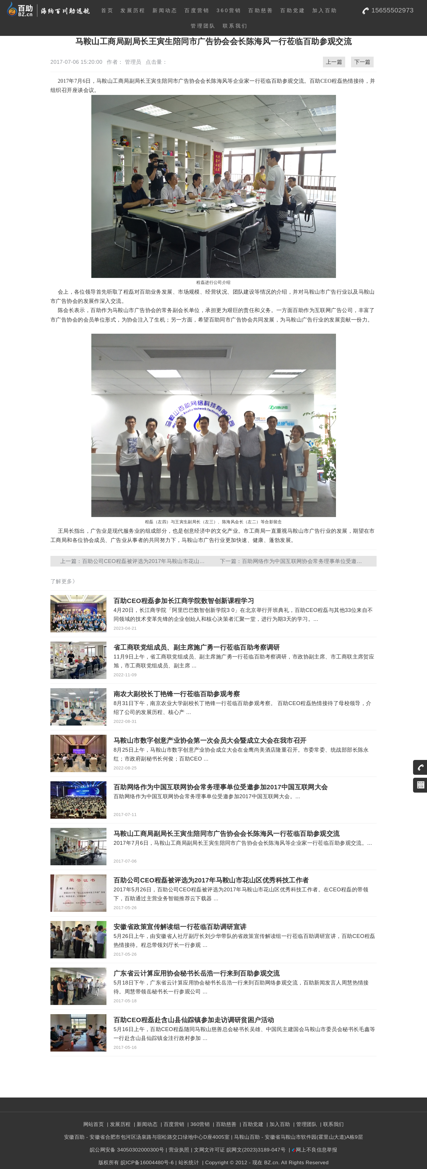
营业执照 (179, 1150)
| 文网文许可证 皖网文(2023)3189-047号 (238, 1150)
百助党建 (292, 10)
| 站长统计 (187, 1162)
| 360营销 (198, 1124)
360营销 (229, 10)
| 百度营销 (171, 1124)
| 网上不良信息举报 (312, 1150)
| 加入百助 (277, 1124)
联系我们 (235, 26)
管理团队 (203, 26)
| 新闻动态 (144, 1124)
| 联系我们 (331, 1124)
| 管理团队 (304, 1124)
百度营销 (197, 10)
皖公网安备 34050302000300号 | (128, 1150)
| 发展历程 (118, 1124)
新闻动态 (165, 10)
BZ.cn (271, 1162)
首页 (107, 10)
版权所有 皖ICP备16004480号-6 (136, 1162)
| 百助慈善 (224, 1124)
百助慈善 (260, 10)
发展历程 (133, 10)
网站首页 (93, 1124)
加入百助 (324, 10)
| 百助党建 (250, 1124)
